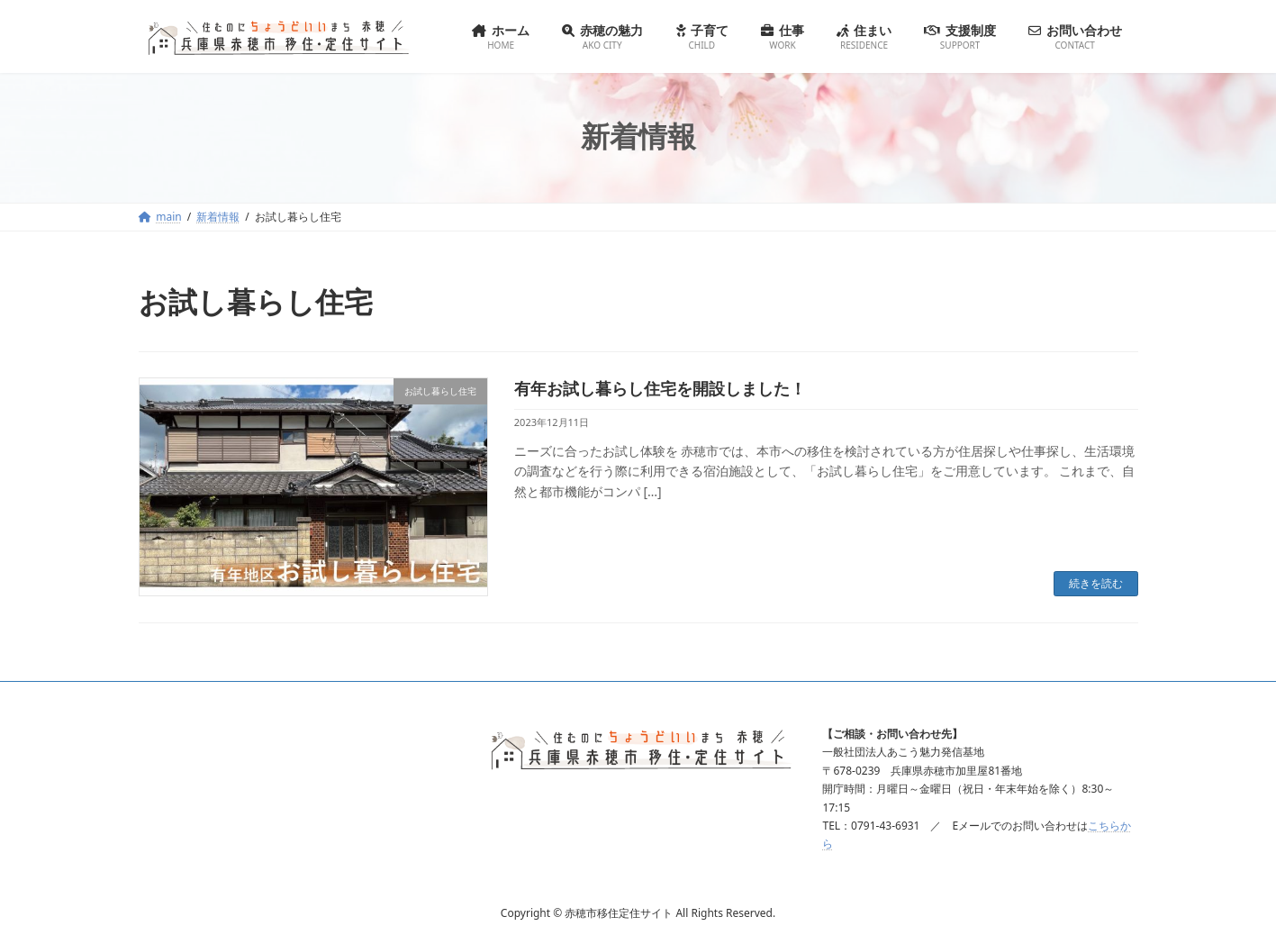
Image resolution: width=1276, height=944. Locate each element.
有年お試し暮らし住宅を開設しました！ (660, 388)
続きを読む (1096, 583)
